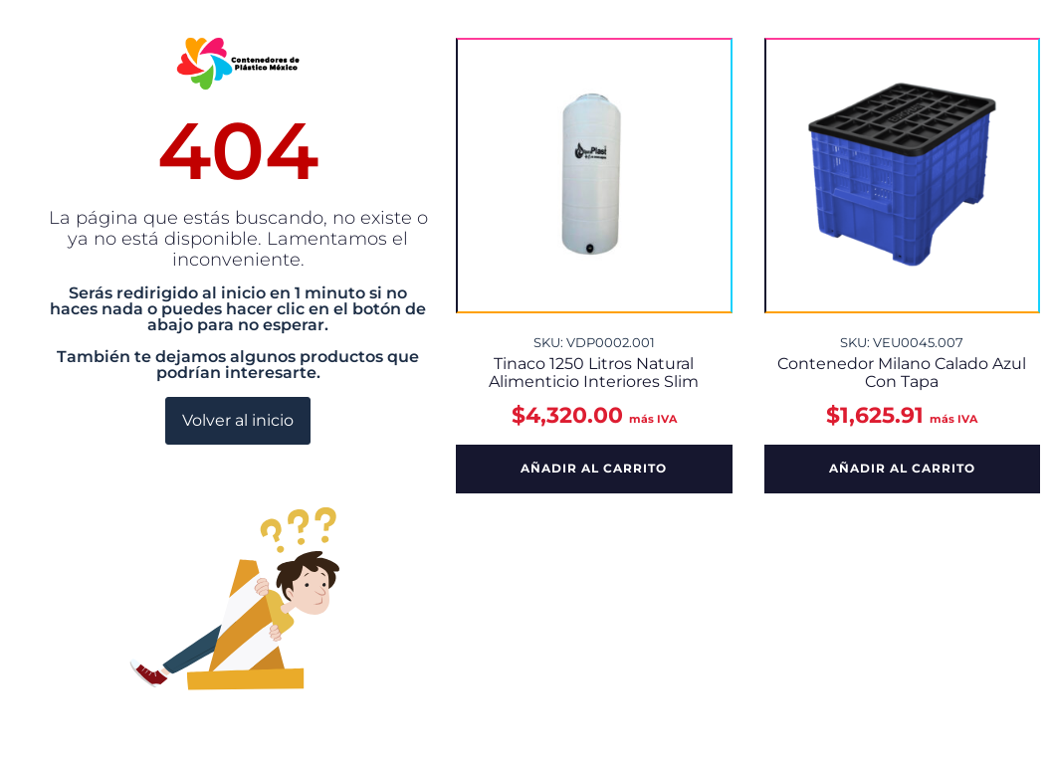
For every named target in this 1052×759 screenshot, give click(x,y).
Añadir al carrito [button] (594, 468)
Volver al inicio (238, 420)
